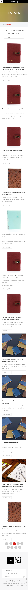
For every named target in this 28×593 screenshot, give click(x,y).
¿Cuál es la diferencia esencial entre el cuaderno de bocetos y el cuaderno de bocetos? (13, 69)
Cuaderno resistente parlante (10, 442)
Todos (5, 30)
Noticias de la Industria (14, 33)
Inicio (3, 24)
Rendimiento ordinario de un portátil (12, 109)
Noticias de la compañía (17, 30)
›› (19, 547)
